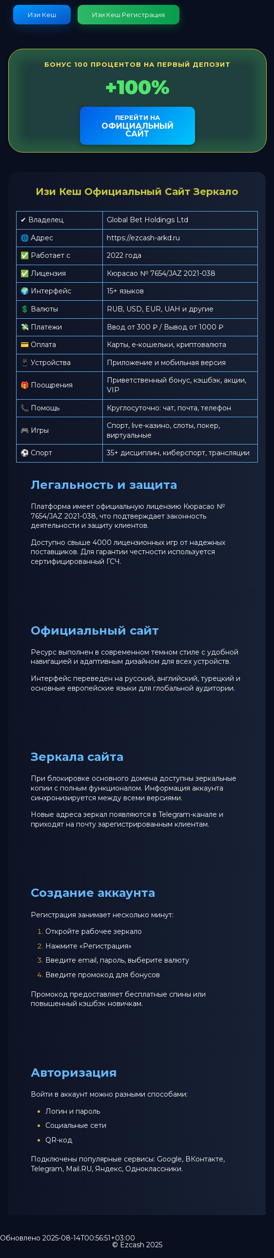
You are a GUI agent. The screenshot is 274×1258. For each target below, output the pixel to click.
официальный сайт (137, 126)
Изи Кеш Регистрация (128, 15)
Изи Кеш (42, 15)
